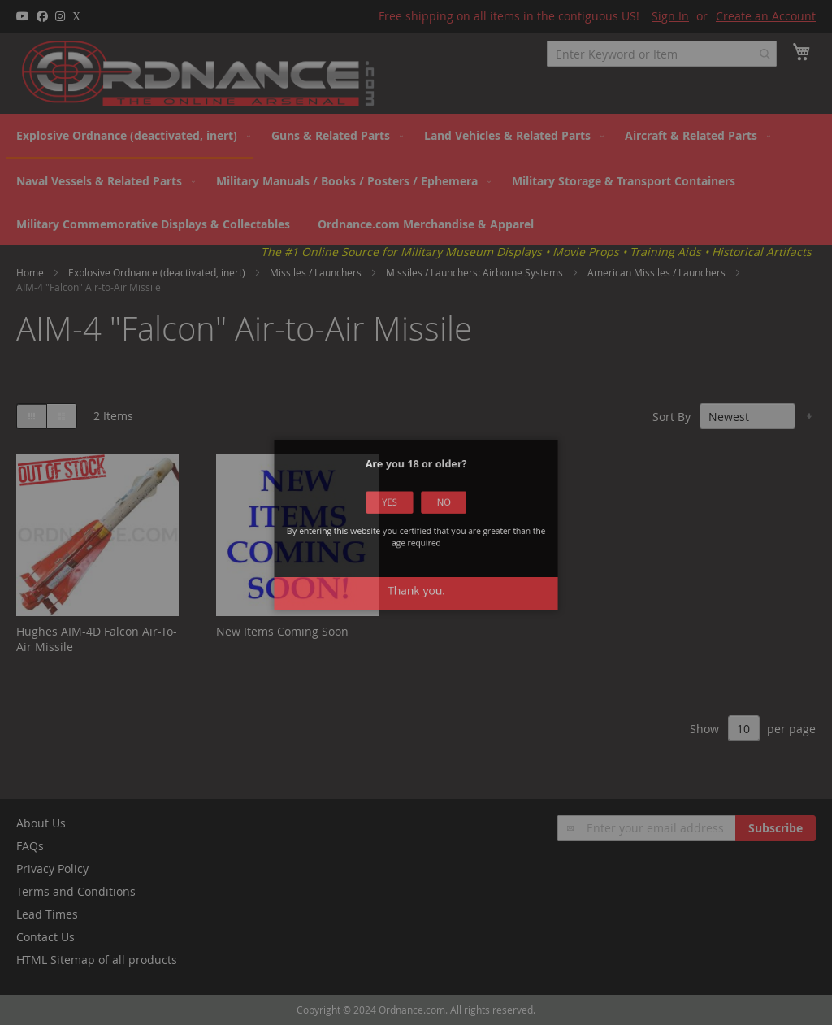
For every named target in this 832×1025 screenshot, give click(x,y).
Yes (396, 514)
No (436, 514)
